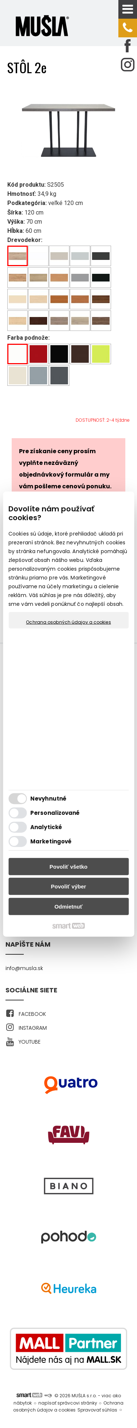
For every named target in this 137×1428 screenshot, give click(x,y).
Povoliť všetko (69, 866)
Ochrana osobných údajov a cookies (68, 622)
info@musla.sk (24, 968)
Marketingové (51, 841)
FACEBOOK (32, 1014)
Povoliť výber (68, 886)
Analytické (46, 827)
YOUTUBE (30, 1041)
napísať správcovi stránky (67, 1403)
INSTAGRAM (33, 1028)
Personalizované (55, 813)
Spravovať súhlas (97, 1410)
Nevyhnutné (48, 798)
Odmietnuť (68, 906)
